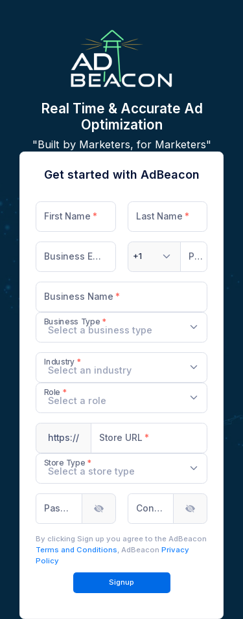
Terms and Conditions (76, 549)
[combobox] (154, 256)
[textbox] (137, 256)
